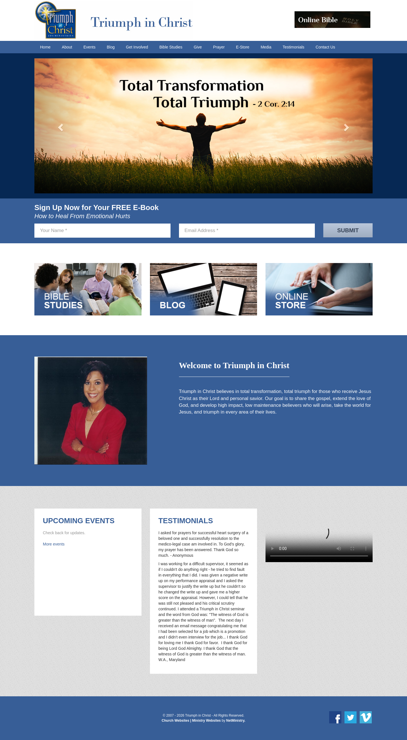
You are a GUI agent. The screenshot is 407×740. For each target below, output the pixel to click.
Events (89, 47)
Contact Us (325, 47)
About (67, 47)
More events (54, 544)
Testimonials (293, 47)
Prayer (219, 47)
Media (266, 47)
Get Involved (137, 47)
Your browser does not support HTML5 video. (319, 535)
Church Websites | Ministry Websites (192, 721)
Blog (111, 47)
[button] (59, 125)
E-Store (242, 47)
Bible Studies (170, 47)
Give (198, 47)
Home (45, 47)
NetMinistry (235, 721)
